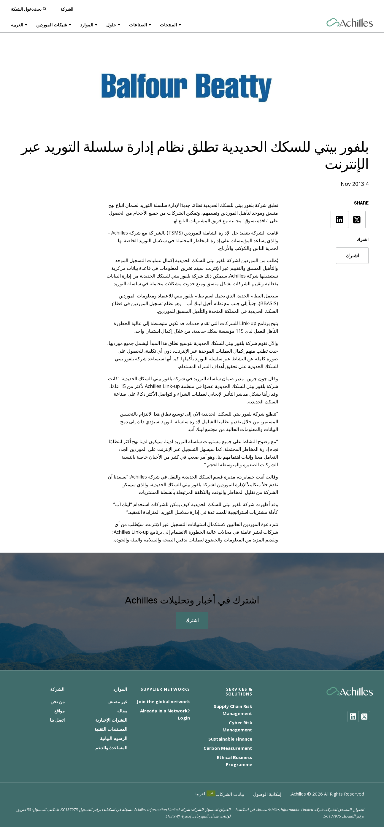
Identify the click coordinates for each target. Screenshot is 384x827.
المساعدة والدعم (111, 747)
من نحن (57, 701)
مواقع (59, 711)
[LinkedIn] (353, 716)
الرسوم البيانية (113, 738)
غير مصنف (117, 701)
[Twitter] (364, 716)
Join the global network (163, 701)
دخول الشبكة (22, 9)
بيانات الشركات (229, 794)
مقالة (122, 711)
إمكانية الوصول (267, 794)
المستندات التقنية (110, 729)
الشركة (67, 9)
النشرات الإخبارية (111, 720)
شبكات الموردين (51, 24)
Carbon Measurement (228, 748)
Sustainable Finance (230, 739)
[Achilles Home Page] (349, 22)
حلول (111, 24)
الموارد (86, 24)
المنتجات (168, 24)
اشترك (352, 255)
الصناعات (138, 24)
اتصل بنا (57, 720)
